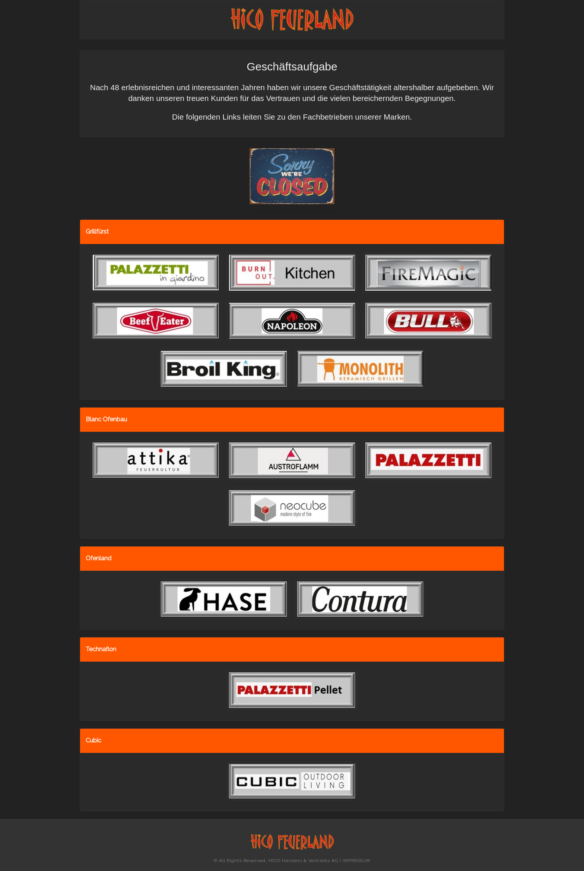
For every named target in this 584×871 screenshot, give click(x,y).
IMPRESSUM (356, 860)
